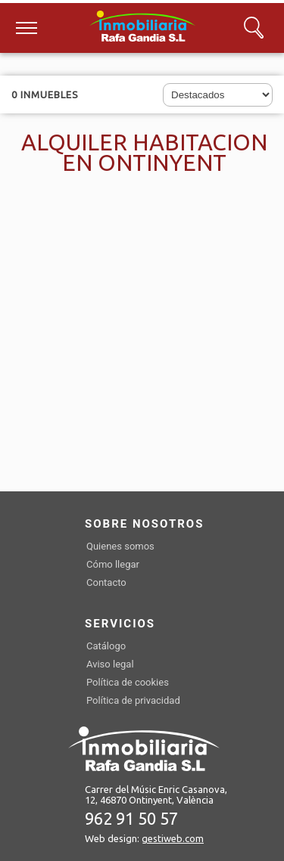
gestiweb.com (173, 838)
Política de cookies (127, 682)
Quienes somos (120, 546)
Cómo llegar (112, 564)
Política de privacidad (133, 700)
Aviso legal (110, 664)
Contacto (106, 582)
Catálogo (106, 646)
